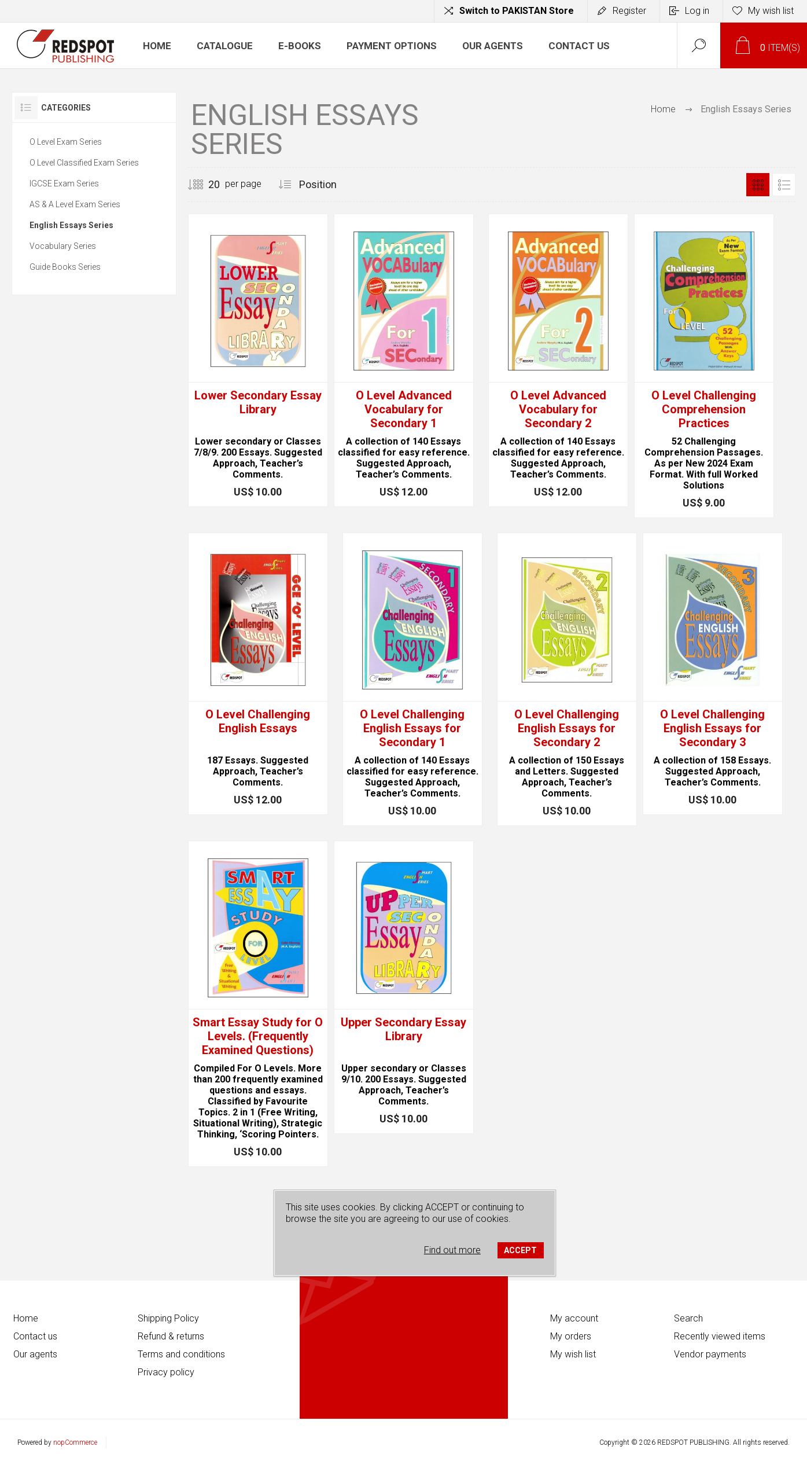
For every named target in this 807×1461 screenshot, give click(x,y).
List (783, 184)
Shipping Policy (168, 1318)
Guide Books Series (65, 266)
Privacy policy (166, 1372)
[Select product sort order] (332, 184)
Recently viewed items (719, 1336)
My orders (570, 1336)
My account (574, 1318)
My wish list (573, 1354)
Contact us (35, 1336)
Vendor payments (710, 1354)
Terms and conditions (181, 1354)
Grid (757, 184)
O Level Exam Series (66, 141)
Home (663, 109)
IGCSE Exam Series (64, 183)
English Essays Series (71, 225)
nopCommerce (75, 1442)
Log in (697, 10)
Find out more (452, 1250)
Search (688, 1318)
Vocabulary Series (63, 246)
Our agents (35, 1354)
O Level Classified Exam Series (84, 162)
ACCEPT (520, 1250)
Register (629, 10)
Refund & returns (171, 1336)
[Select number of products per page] (205, 184)
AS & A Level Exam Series (75, 204)
